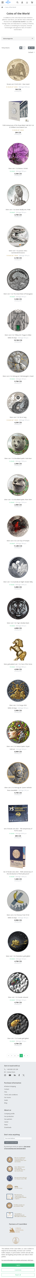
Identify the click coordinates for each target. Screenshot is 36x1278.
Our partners (8, 1119)
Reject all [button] (18, 1275)
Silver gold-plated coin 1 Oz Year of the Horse (18, 664)
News (6, 1125)
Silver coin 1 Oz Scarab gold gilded (18, 1038)
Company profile (9, 1113)
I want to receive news (11, 1142)
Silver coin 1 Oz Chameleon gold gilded (18, 956)
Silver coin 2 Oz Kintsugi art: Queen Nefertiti (18, 787)
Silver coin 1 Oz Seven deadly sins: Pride (18, 209)
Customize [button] (18, 1270)
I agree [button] (18, 1265)
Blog (5, 1103)
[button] (18, 38)
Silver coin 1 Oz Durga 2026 (18, 705)
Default (30, 52)
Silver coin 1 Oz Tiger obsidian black (18, 623)
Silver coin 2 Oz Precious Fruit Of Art (18, 915)
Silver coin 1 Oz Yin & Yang (18, 417)
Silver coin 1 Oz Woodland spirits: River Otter (18, 499)
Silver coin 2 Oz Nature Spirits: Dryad (18, 746)
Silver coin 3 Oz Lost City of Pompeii (18, 541)
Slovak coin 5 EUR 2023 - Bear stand (18, 84)
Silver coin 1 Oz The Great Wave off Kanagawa (18, 294)
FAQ (5, 1092)
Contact (6, 1089)
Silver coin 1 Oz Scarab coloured (18, 997)
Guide (6, 1100)
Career (6, 1122)
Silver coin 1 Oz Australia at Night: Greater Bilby (18, 582)
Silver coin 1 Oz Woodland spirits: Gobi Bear (18, 458)
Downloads (7, 1127)
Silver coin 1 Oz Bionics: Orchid (18, 168)
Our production (9, 1116)
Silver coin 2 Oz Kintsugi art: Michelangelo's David (18, 376)
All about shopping (10, 1086)
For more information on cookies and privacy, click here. (17, 1260)
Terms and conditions (11, 1095)
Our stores (7, 1097)
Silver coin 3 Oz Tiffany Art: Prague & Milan (18, 335)
